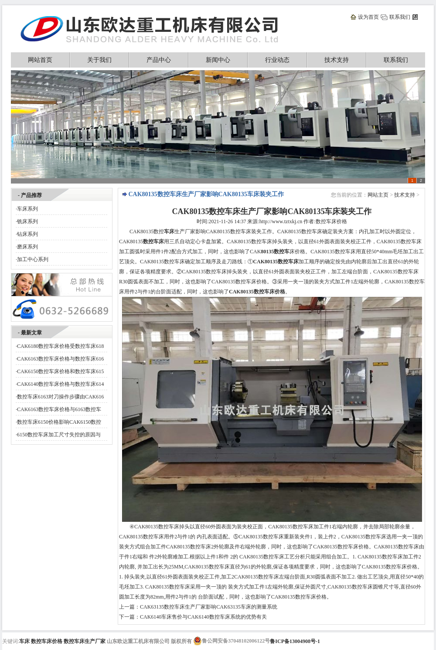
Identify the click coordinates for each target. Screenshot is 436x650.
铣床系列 (27, 221)
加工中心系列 (32, 259)
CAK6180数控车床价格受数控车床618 (60, 346)
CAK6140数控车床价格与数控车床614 (60, 384)
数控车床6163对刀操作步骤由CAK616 (60, 397)
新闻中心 (218, 60)
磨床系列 (27, 247)
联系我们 (399, 17)
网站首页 (40, 60)
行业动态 (277, 60)
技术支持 (336, 60)
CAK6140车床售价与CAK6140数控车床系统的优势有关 (203, 617)
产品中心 (158, 60)
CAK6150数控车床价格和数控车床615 (60, 371)
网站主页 (378, 195)
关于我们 (99, 60)
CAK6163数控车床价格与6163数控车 (59, 409)
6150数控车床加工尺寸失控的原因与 (59, 435)
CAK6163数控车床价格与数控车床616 (60, 359)
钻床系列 (27, 234)
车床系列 (27, 209)
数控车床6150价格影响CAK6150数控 (59, 422)
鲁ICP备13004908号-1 (295, 641)
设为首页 (368, 17)
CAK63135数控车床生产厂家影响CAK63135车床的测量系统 (208, 607)
